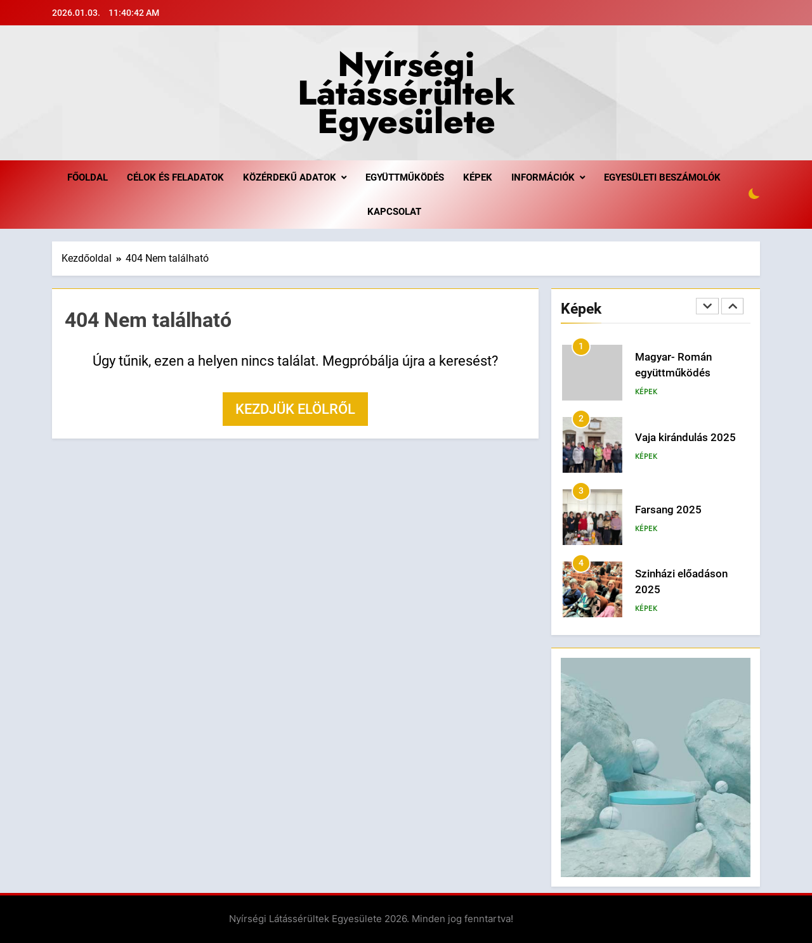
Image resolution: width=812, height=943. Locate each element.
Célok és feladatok (175, 177)
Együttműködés (404, 177)
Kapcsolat (394, 211)
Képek (477, 177)
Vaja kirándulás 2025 (685, 438)
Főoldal (87, 177)
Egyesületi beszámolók (662, 177)
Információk (543, 177)
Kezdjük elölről (295, 409)
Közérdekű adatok (289, 177)
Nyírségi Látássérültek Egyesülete (406, 92)
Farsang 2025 (668, 510)
